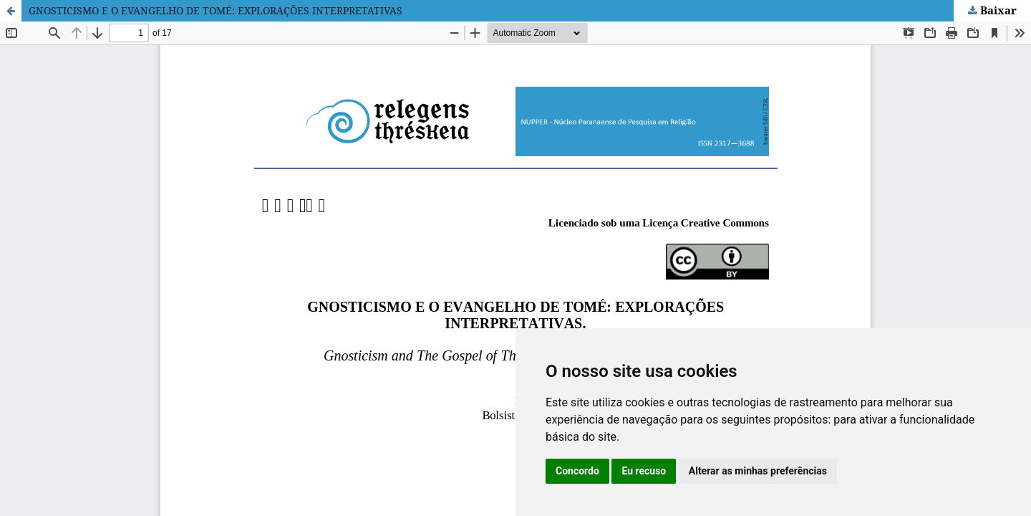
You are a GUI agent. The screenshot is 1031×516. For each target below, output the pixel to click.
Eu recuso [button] (643, 471)
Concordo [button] (577, 471)
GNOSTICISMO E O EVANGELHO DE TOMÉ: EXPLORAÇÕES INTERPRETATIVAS (215, 10)
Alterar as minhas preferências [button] (758, 471)
